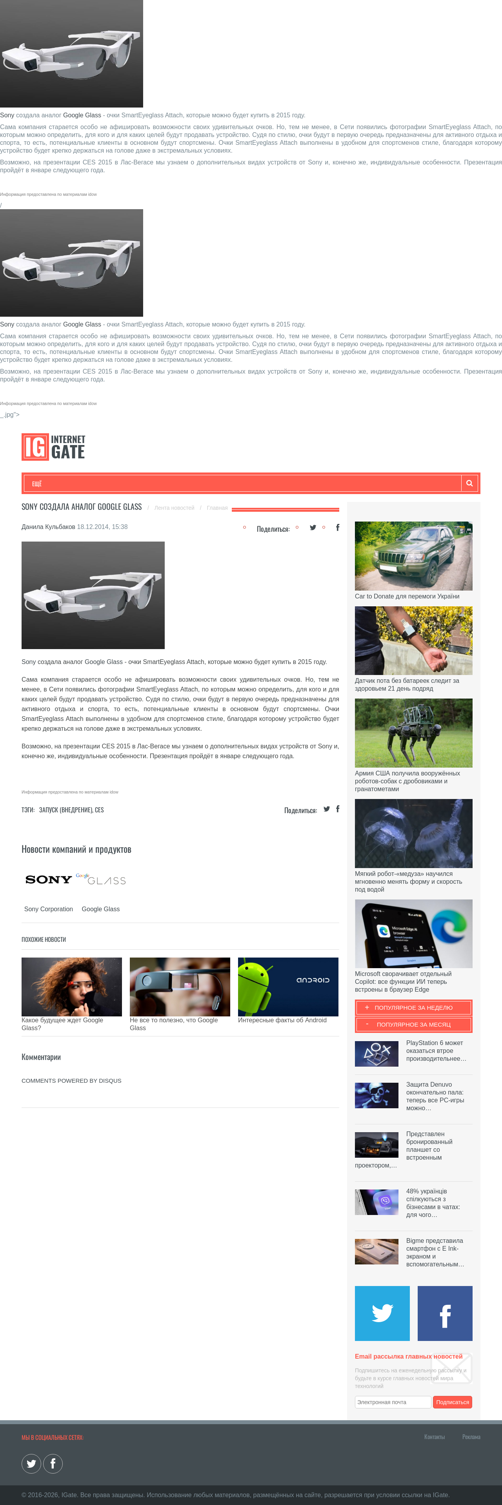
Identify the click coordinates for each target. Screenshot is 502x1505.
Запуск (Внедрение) (65, 809)
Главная (217, 508)
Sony (7, 115)
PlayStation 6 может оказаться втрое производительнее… (436, 1051)
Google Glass (82, 115)
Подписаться (453, 1402)
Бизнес (129, 483)
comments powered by (72, 1068)
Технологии (46, 483)
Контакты (434, 1436)
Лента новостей (175, 508)
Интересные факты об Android (282, 1020)
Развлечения (89, 483)
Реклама (471, 1436)
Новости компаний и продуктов (76, 848)
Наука (160, 483)
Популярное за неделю (414, 1007)
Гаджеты (269, 483)
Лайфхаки (196, 483)
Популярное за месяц (414, 1024)
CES (99, 809)
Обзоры (233, 483)
